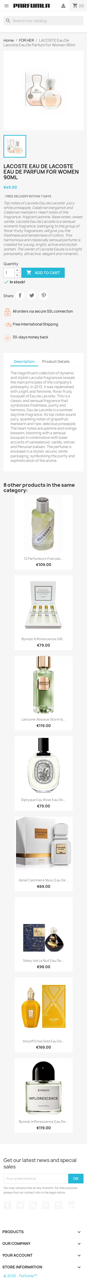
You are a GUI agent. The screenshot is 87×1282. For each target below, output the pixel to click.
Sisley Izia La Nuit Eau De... (43, 960)
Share (20, 295)
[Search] (43, 20)
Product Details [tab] (56, 361)
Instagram (58, 1205)
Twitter (20, 1205)
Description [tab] (24, 361)
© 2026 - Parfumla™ (20, 1275)
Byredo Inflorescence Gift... (43, 639)
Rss (33, 1205)
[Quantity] (9, 273)
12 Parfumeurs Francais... (43, 558)
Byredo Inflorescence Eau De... (43, 1121)
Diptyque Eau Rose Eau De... (43, 800)
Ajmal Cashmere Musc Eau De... (43, 880)
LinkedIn (71, 1205)
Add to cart (43, 273)
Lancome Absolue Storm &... (43, 719)
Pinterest (43, 295)
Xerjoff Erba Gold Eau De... (43, 1041)
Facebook (7, 1205)
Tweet (31, 295)
